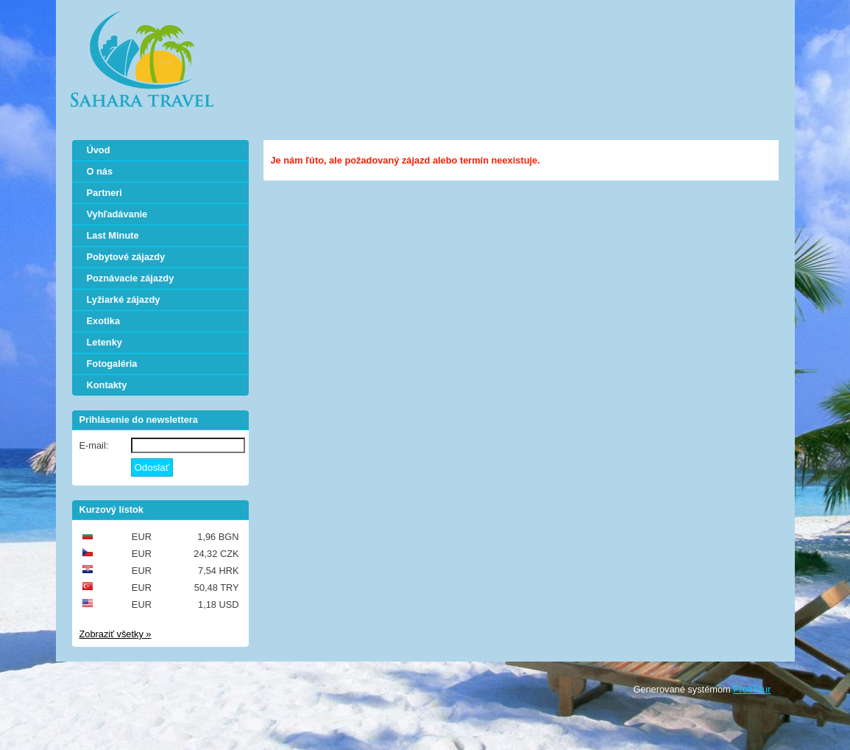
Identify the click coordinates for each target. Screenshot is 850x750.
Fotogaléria (112, 363)
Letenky (104, 342)
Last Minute (113, 235)
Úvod (98, 149)
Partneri (104, 192)
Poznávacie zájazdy (130, 278)
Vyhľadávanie (117, 214)
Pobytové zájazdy (126, 256)
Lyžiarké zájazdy (123, 299)
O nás (100, 171)
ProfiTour (752, 689)
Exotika (104, 320)
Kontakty (107, 384)
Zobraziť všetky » (115, 633)
